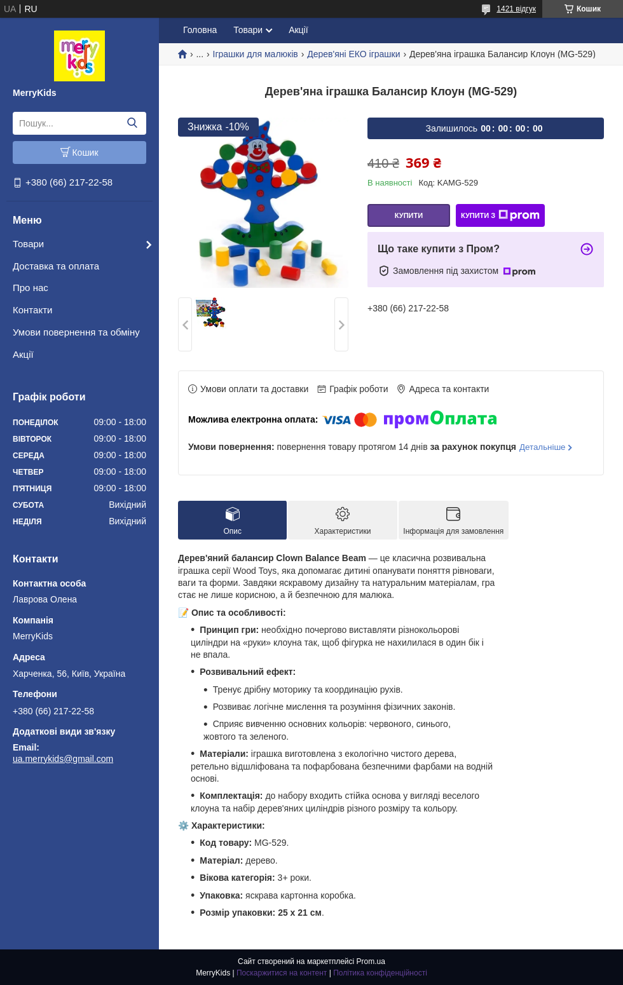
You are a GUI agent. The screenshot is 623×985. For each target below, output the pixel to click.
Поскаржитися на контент (281, 972)
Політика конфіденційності (380, 972)
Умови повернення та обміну (76, 332)
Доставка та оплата (56, 266)
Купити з (500, 215)
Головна (200, 30)
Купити (409, 215)
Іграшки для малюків (255, 54)
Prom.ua (371, 961)
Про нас (30, 287)
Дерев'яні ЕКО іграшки (353, 54)
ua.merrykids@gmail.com (63, 759)
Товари (28, 243)
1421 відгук (516, 8)
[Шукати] (132, 123)
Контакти (32, 309)
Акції (23, 354)
